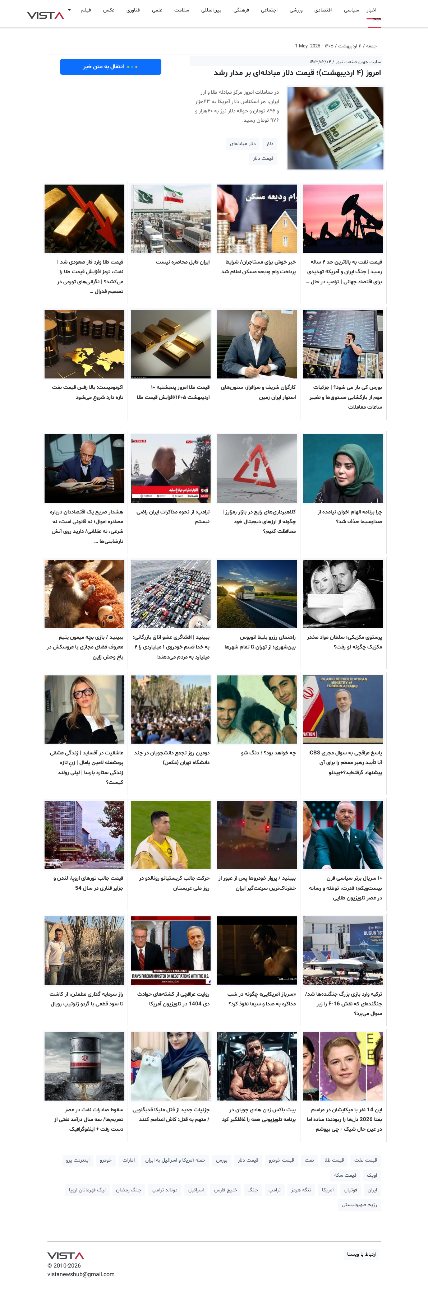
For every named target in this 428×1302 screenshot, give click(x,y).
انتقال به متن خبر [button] (110, 66)
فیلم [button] (86, 10)
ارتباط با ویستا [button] (361, 1254)
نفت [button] (309, 1160)
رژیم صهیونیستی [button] (359, 1204)
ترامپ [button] (274, 1190)
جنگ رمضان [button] (128, 1190)
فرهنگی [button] (241, 10)
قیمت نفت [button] (365, 1160)
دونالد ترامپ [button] (165, 1190)
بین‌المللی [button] (211, 10)
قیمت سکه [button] (345, 1175)
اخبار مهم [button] (374, 14)
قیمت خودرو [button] (281, 1160)
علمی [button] (157, 10)
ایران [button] (372, 1190)
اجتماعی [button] (269, 10)
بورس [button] (221, 1160)
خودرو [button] (106, 1160)
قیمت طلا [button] (334, 1160)
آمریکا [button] (328, 1190)
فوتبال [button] (350, 1190)
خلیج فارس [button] (225, 1190)
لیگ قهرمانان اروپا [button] (87, 1190)
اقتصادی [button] (323, 10)
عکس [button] (109, 10)
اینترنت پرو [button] (77, 1160)
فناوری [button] (133, 10)
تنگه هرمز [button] (301, 1190)
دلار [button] (269, 143)
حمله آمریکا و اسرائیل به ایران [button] (175, 1160)
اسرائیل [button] (196, 1190)
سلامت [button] (181, 10)
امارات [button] (129, 1160)
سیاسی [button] (351, 10)
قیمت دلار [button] (263, 158)
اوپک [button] (372, 1175)
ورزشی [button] (296, 10)
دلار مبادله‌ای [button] (243, 143)
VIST (45, 13)
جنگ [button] (253, 1190)
